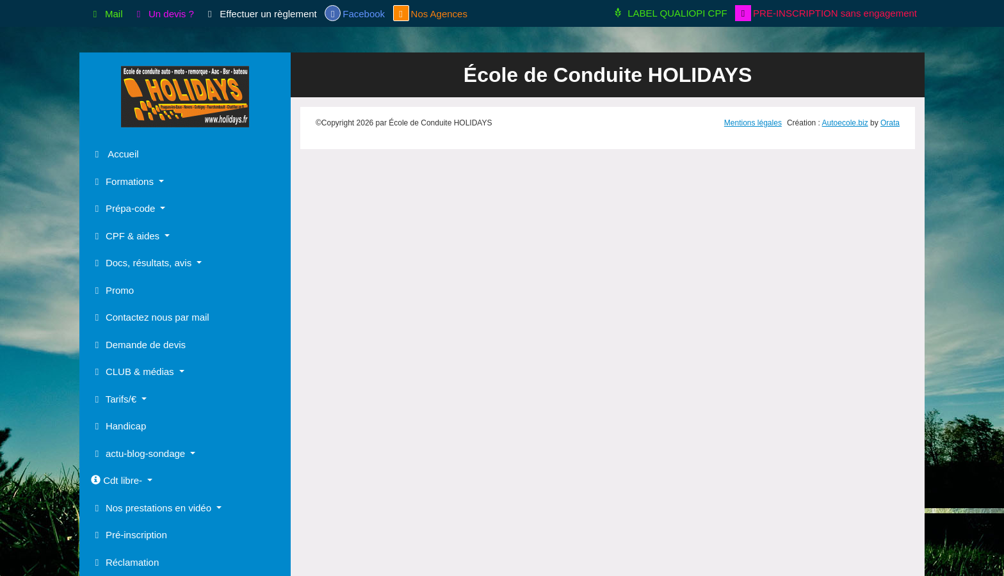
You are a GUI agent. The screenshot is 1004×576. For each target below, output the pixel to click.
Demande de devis (138, 344)
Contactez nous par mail (150, 317)
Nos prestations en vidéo (152, 507)
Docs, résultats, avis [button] (142, 262)
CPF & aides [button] (126, 235)
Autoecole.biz (845, 122)
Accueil (115, 153)
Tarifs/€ (115, 399)
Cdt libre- (118, 480)
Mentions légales (753, 122)
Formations (123, 181)
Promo (112, 290)
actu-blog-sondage (139, 453)
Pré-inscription (129, 534)
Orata (890, 122)
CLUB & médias (134, 371)
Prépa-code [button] (124, 208)
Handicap (118, 425)
